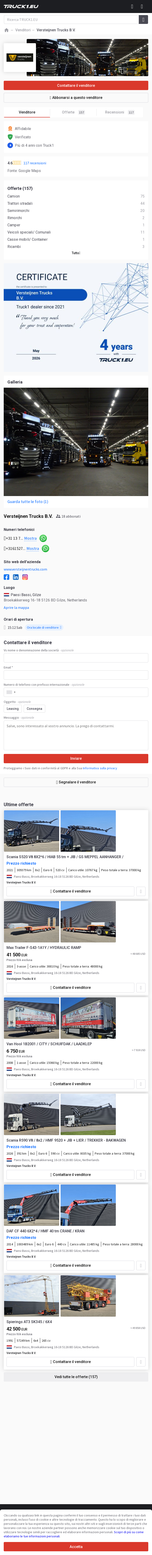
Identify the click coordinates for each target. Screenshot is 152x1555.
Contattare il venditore (76, 85)
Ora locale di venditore (44, 627)
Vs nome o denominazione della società (39, 650)
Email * (8, 667)
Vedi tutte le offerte (76, 1377)
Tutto (76, 253)
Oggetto (17, 702)
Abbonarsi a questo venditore (76, 97)
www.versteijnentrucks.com (25, 569)
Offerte (79, 112)
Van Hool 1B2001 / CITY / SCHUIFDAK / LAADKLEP (49, 1044)
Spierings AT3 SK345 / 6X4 (29, 1322)
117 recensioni (34, 163)
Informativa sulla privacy (100, 768)
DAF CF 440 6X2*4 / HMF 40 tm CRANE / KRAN (45, 1231)
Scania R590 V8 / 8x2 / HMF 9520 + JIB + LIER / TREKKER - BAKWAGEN (66, 1140)
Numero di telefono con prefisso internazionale (44, 684)
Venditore (34, 112)
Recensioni (120, 112)
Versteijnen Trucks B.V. (21, 882)
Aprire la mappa (16, 607)
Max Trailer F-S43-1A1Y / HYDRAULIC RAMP (43, 947)
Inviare (76, 758)
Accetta (76, 1547)
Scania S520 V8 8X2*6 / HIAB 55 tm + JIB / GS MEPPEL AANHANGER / (64, 857)
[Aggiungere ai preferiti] (141, 891)
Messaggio (19, 717)
